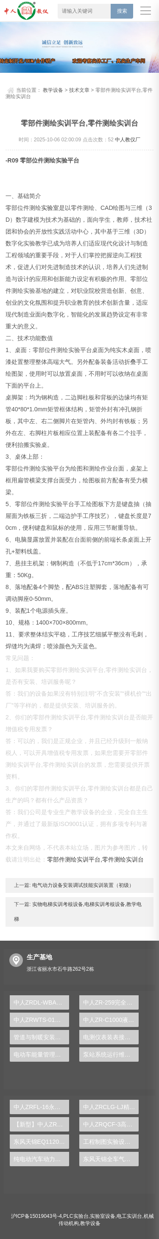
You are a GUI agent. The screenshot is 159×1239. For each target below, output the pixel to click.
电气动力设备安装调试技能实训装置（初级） (82, 884)
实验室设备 (102, 1215)
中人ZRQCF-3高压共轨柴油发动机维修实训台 (111, 1123)
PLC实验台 (75, 1215)
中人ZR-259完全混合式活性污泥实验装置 (111, 1001)
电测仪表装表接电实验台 (111, 1036)
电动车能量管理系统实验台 (41, 1053)
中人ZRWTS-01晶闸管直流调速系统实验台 (41, 1019)
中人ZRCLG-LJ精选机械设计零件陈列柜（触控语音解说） (111, 1106)
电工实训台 (129, 1215)
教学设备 (53, 89)
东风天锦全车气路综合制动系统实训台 (111, 1158)
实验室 (50, 207)
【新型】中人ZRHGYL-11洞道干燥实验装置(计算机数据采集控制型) (41, 1123)
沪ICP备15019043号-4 (36, 1215)
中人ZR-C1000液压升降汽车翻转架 (111, 1019)
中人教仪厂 (127, 139)
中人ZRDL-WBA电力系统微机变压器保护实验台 (41, 1001)
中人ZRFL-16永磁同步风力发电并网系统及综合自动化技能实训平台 (41, 1106)
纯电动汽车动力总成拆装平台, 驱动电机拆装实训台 (41, 1158)
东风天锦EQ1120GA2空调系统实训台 (41, 1140)
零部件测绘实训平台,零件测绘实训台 (95, 858)
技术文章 (79, 89)
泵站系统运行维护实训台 (111, 1053)
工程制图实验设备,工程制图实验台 (111, 1140)
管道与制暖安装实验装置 (41, 1036)
